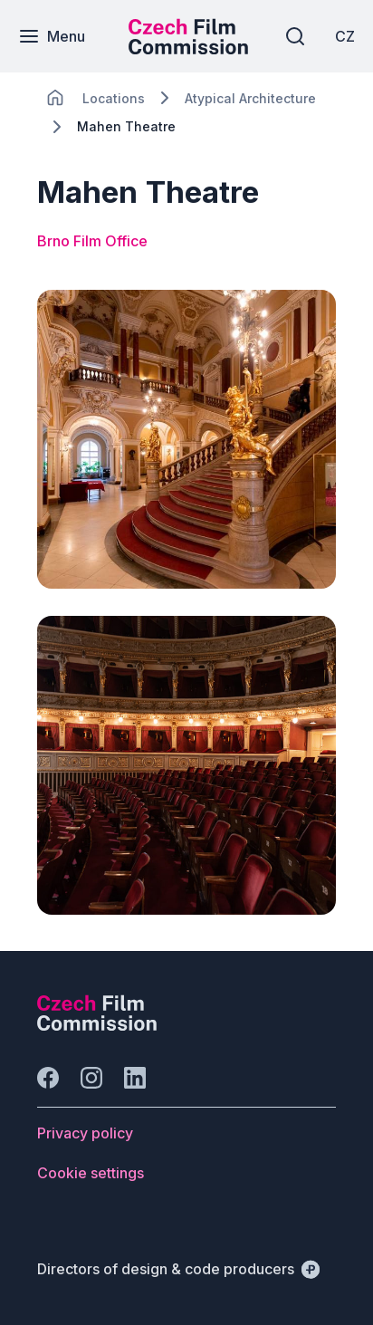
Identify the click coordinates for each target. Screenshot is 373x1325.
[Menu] (51, 36)
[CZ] (345, 36)
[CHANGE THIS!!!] (55, 98)
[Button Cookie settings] (90, 1173)
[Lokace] (113, 98)
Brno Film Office (92, 241)
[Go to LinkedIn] (135, 1077)
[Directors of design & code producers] (178, 1269)
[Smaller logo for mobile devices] (188, 49)
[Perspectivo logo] (97, 1025)
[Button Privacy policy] (85, 1133)
